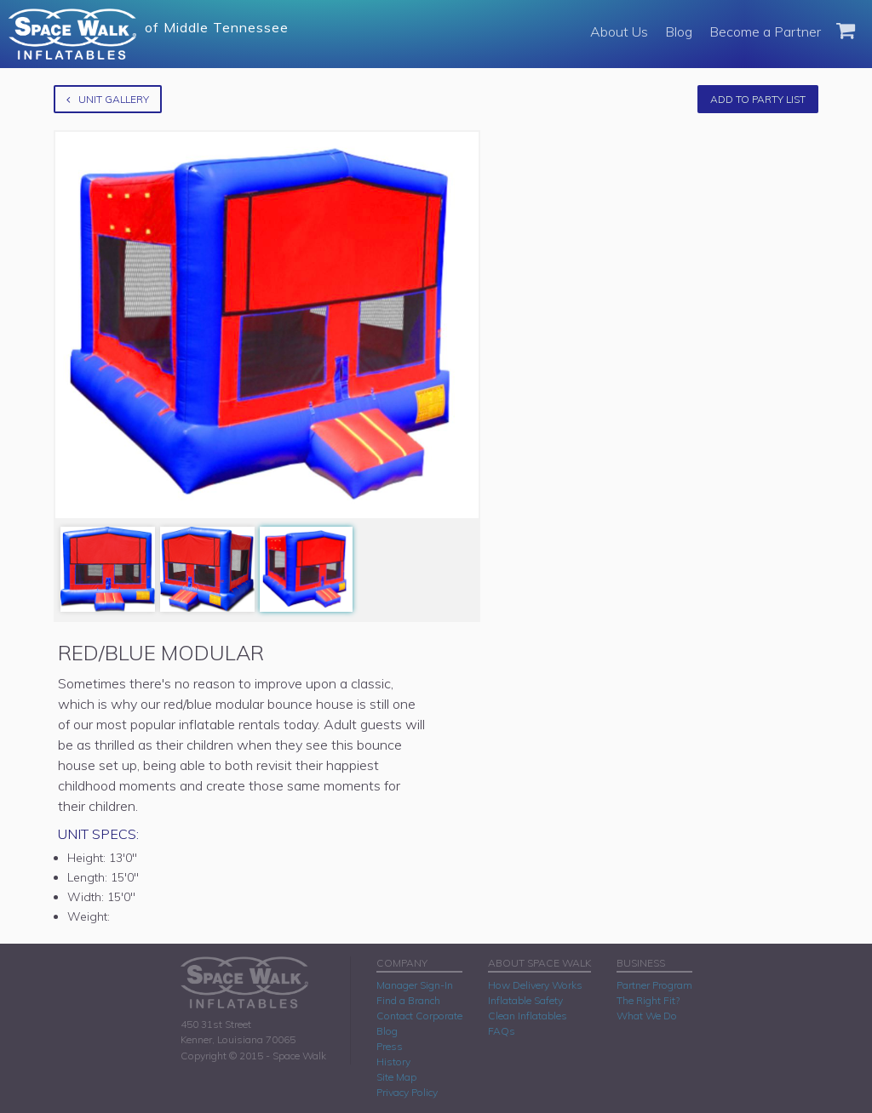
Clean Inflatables (527, 1015)
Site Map (396, 1076)
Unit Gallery (107, 99)
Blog (678, 31)
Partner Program (654, 985)
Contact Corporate (419, 1015)
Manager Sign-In (414, 985)
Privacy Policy (407, 1092)
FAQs (501, 1031)
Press (389, 1046)
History (393, 1061)
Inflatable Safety (525, 1000)
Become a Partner (765, 31)
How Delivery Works (535, 985)
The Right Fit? (648, 1000)
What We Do (647, 1015)
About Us (619, 31)
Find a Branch (408, 1000)
